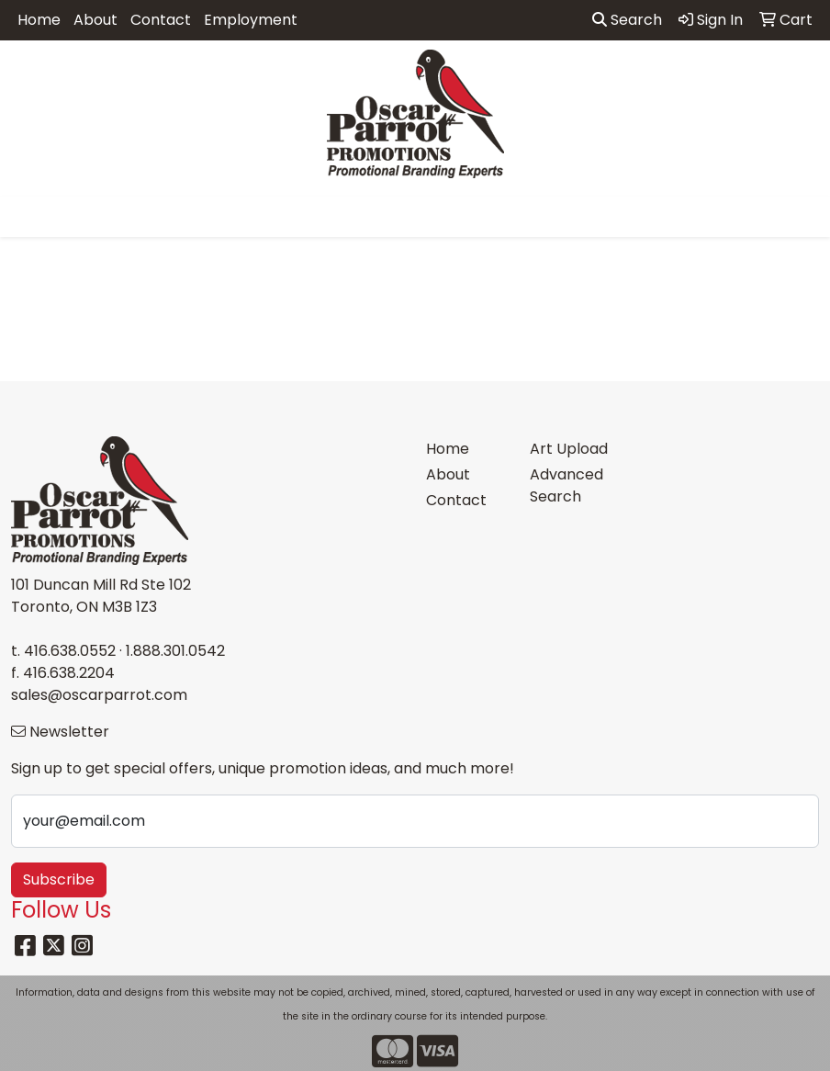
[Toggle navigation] (28, 217)
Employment (250, 19)
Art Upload (569, 448)
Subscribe (59, 879)
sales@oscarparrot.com (99, 694)
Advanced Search (566, 485)
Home (39, 19)
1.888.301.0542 (175, 650)
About (95, 19)
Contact (160, 19)
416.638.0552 (70, 650)
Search (627, 19)
